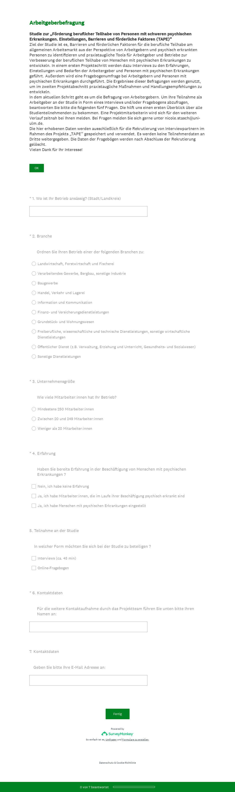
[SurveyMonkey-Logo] (117, 733)
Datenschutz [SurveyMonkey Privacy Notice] (106, 762)
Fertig (117, 714)
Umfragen (111, 739)
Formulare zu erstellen (135, 739)
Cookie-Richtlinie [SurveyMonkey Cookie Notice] (126, 762)
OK (37, 168)
